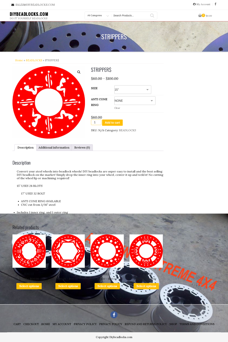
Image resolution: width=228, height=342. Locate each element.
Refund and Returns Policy (146, 324)
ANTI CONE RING (99, 102)
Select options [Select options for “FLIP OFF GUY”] (146, 286)
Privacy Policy (85, 324)
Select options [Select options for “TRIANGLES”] (68, 286)
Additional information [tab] (53, 147)
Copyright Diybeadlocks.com (114, 337)
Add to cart (112, 122)
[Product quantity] (96, 122)
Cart (17, 324)
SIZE (94, 88)
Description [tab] (25, 147)
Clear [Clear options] (117, 108)
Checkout (31, 324)
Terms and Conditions (197, 324)
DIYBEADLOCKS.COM (29, 14)
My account (62, 324)
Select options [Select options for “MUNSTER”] (29, 286)
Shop (173, 324)
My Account (203, 4)
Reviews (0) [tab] (82, 147)
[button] (79, 72)
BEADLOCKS (34, 60)
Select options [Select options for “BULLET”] (107, 286)
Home (19, 60)
